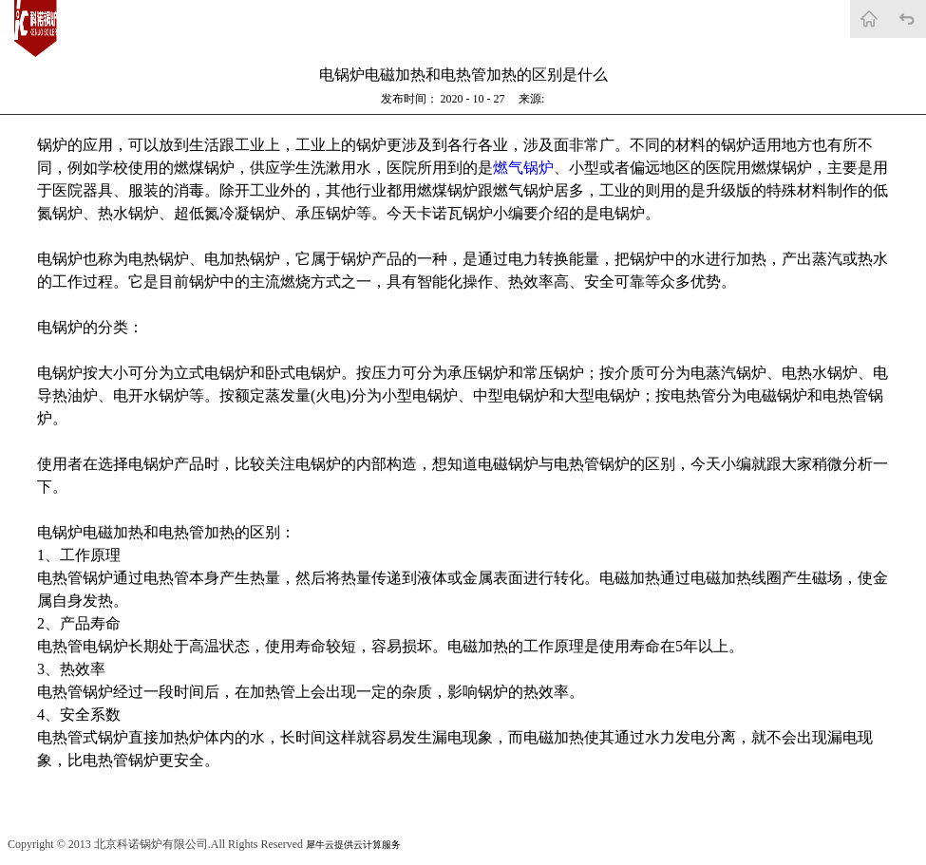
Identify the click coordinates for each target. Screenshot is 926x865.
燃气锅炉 (523, 168)
